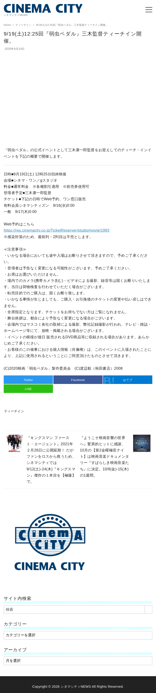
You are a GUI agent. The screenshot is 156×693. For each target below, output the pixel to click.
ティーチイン (23, 25)
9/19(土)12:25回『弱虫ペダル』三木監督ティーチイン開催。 (72, 25)
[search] (148, 609)
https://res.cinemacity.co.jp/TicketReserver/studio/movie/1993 (56, 230)
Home (8, 25)
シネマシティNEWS (76, 686)
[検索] (78, 609)
